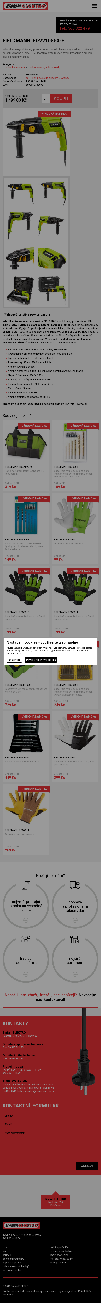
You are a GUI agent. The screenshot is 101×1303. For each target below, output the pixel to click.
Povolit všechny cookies (41, 660)
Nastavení (14, 660)
